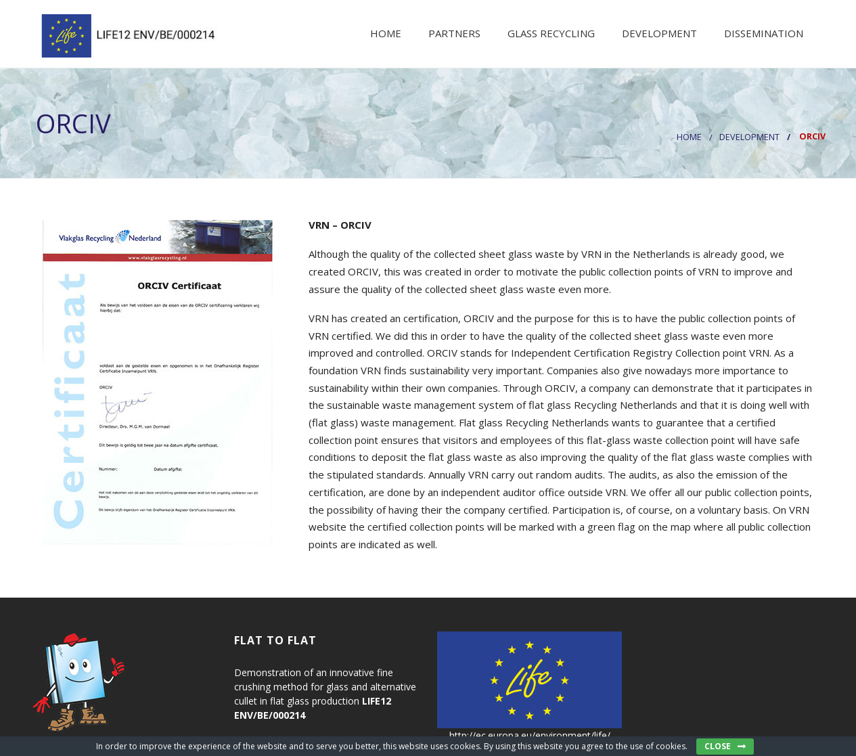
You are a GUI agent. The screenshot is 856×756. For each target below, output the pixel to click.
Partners (453, 33)
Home (384, 33)
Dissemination (762, 33)
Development (658, 33)
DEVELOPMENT (749, 137)
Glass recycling (550, 33)
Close (717, 746)
